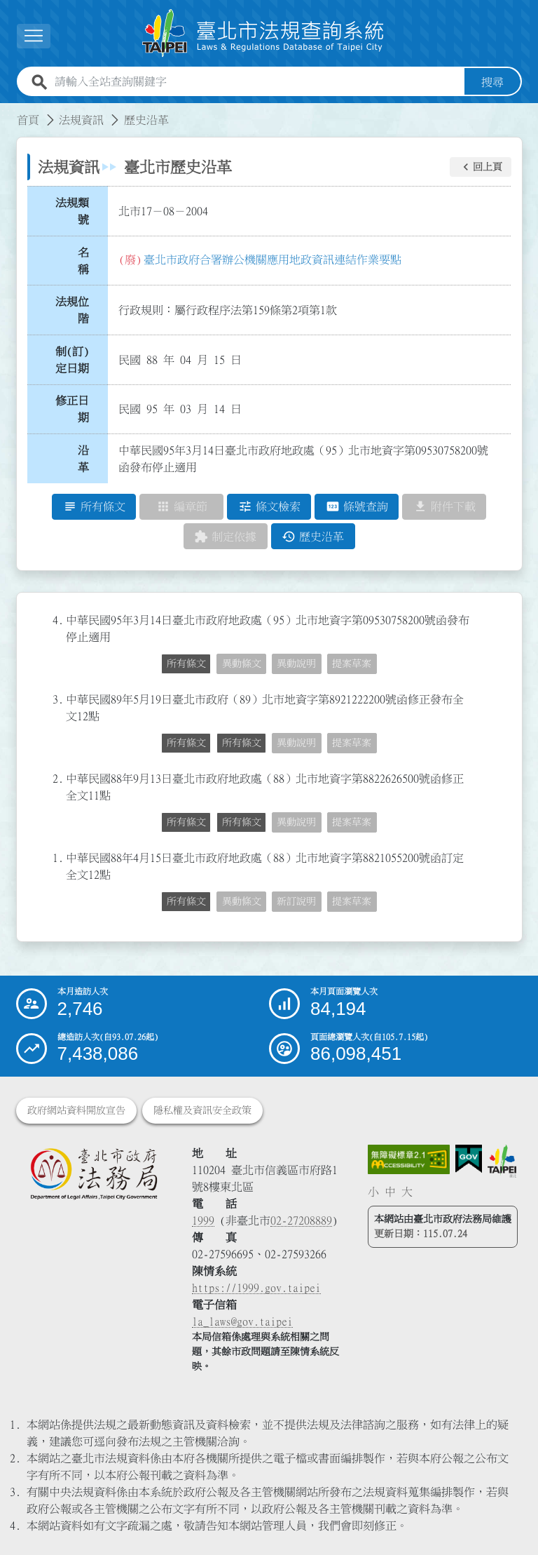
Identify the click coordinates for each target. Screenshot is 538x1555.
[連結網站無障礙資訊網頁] (409, 1159)
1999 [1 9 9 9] (203, 1220)
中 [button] (390, 1191)
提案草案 (351, 664)
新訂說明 (296, 902)
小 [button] (373, 1191)
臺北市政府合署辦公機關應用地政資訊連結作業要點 (272, 259)
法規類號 (72, 211)
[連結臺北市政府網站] (502, 1161)
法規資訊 (81, 120)
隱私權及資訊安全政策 (202, 1110)
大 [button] (407, 1191)
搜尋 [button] (492, 82)
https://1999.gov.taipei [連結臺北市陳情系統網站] (256, 1287)
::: (8, 111)
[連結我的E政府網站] (468, 1159)
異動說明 (296, 664)
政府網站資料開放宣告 (76, 1110)
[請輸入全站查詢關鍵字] (256, 82)
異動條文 (241, 664)
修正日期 (72, 410)
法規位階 (72, 310)
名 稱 (87, 261)
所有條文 (186, 664)
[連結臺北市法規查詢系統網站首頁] (263, 33)
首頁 (28, 120)
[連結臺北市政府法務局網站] (93, 1173)
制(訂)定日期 (72, 360)
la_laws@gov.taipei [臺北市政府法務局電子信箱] (242, 1321)
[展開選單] (33, 36)
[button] (480, 167)
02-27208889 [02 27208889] (301, 1220)
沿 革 (87, 459)
